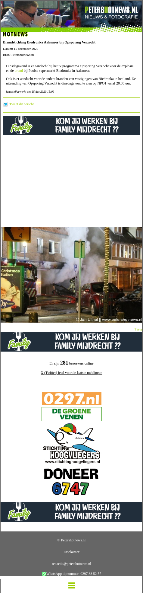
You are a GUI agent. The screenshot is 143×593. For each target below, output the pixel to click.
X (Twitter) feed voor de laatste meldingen (71, 373)
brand (19, 71)
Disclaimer (71, 552)
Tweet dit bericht (21, 104)
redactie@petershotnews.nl (71, 564)
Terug (139, 329)
